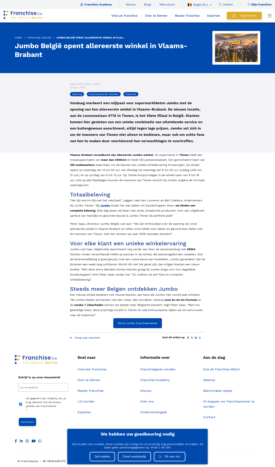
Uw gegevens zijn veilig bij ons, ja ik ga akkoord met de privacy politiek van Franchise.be (46, 404)
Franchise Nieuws (39, 37)
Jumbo (105, 205)
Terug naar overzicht (85, 338)
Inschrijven (27, 422)
